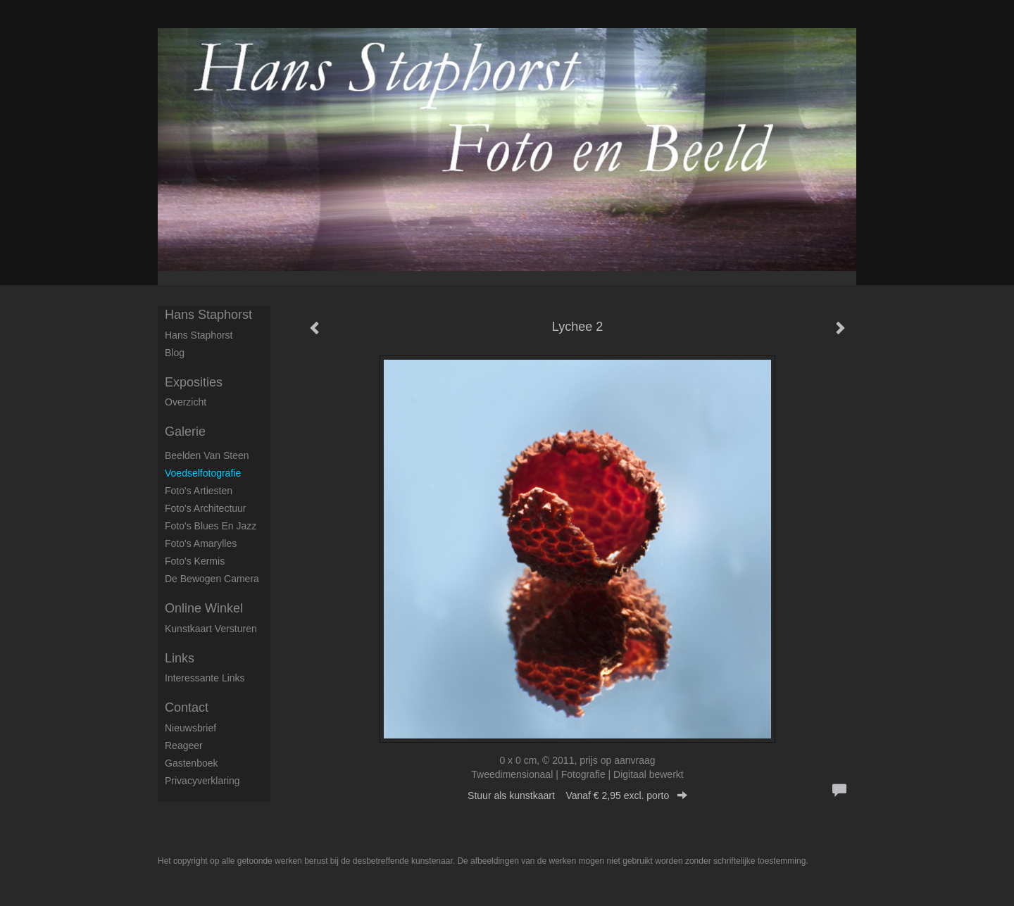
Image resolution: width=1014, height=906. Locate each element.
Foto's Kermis (195, 561)
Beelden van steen (207, 455)
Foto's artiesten (198, 490)
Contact (186, 707)
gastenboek (191, 763)
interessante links (205, 678)
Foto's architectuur (205, 508)
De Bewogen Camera (212, 578)
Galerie (185, 431)
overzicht (185, 402)
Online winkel (204, 608)
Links (179, 658)
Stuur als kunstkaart (577, 795)
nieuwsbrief (190, 728)
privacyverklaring (202, 780)
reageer (184, 745)
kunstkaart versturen (211, 628)
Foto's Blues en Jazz (210, 525)
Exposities (194, 382)
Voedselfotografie (203, 473)
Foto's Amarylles (201, 543)
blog (174, 352)
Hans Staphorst (208, 315)
